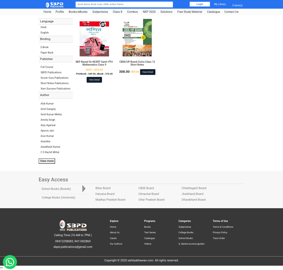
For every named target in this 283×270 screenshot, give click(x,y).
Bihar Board (102, 188)
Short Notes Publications (55, 83)
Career (113, 238)
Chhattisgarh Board (194, 188)
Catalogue (213, 12)
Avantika (45, 141)
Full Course (47, 67)
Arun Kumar (47, 136)
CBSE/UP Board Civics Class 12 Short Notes (137, 63)
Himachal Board (149, 194)
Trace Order (219, 238)
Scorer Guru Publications (54, 77)
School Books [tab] (56, 189)
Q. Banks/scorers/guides (191, 243)
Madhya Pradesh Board (110, 199)
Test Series (150, 232)
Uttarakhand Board (194, 199)
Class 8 (117, 12)
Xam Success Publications (55, 88)
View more (47, 161)
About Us (114, 232)
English (45, 32)
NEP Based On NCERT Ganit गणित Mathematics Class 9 (94, 63)
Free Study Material (189, 12)
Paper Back (47, 52)
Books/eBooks (78, 12)
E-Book (45, 47)
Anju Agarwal (48, 125)
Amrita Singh (48, 119)
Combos (132, 12)
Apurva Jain (47, 130)
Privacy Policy (220, 232)
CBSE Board (146, 188)
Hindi (43, 27)
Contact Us (231, 12)
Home (47, 12)
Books (147, 227)
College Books (185, 232)
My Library (220, 4)
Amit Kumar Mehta (51, 114)
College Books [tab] (58, 197)
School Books (185, 238)
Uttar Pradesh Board (151, 199)
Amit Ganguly (48, 109)
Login (200, 4)
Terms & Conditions (223, 227)
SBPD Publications (51, 72)
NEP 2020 (149, 12)
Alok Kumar (47, 103)
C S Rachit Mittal (50, 152)
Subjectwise (100, 12)
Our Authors (116, 243)
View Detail (94, 80)
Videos (147, 243)
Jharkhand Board (192, 194)
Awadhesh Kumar (50, 146)
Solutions (166, 12)
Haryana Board (104, 194)
